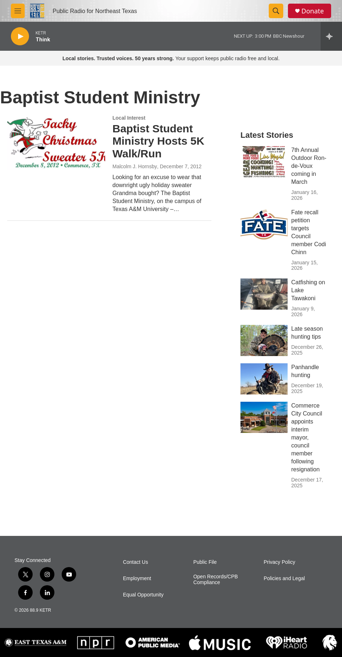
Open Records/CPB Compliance (215, 579)
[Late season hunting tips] (264, 340)
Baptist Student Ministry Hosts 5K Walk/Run (158, 141)
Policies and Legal (284, 578)
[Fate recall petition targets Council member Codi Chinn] (264, 224)
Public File (205, 562)
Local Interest (128, 118)
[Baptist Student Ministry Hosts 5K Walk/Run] (56, 142)
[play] (20, 36)
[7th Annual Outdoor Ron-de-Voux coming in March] (264, 161)
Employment (137, 578)
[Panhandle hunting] (264, 378)
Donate (312, 11)
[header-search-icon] (276, 11)
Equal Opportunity (143, 595)
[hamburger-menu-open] (18, 11)
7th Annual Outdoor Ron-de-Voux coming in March (308, 166)
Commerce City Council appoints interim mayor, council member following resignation (306, 437)
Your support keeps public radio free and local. (171, 58)
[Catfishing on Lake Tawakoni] (264, 294)
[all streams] (331, 36)
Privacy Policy (279, 562)
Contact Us (135, 562)
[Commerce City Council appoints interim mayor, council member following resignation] (264, 417)
